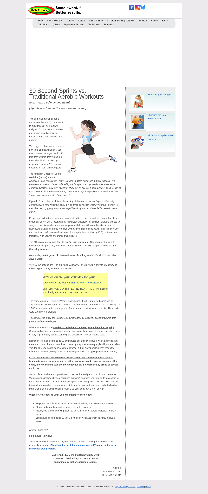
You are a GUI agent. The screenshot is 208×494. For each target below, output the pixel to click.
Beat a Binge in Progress (160, 94)
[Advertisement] (104, 58)
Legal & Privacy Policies (125, 487)
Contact (140, 487)
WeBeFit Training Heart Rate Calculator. (82, 282)
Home (148, 487)
